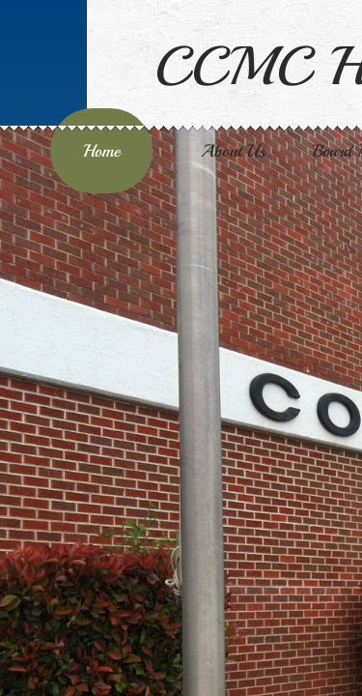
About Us (233, 150)
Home (101, 150)
